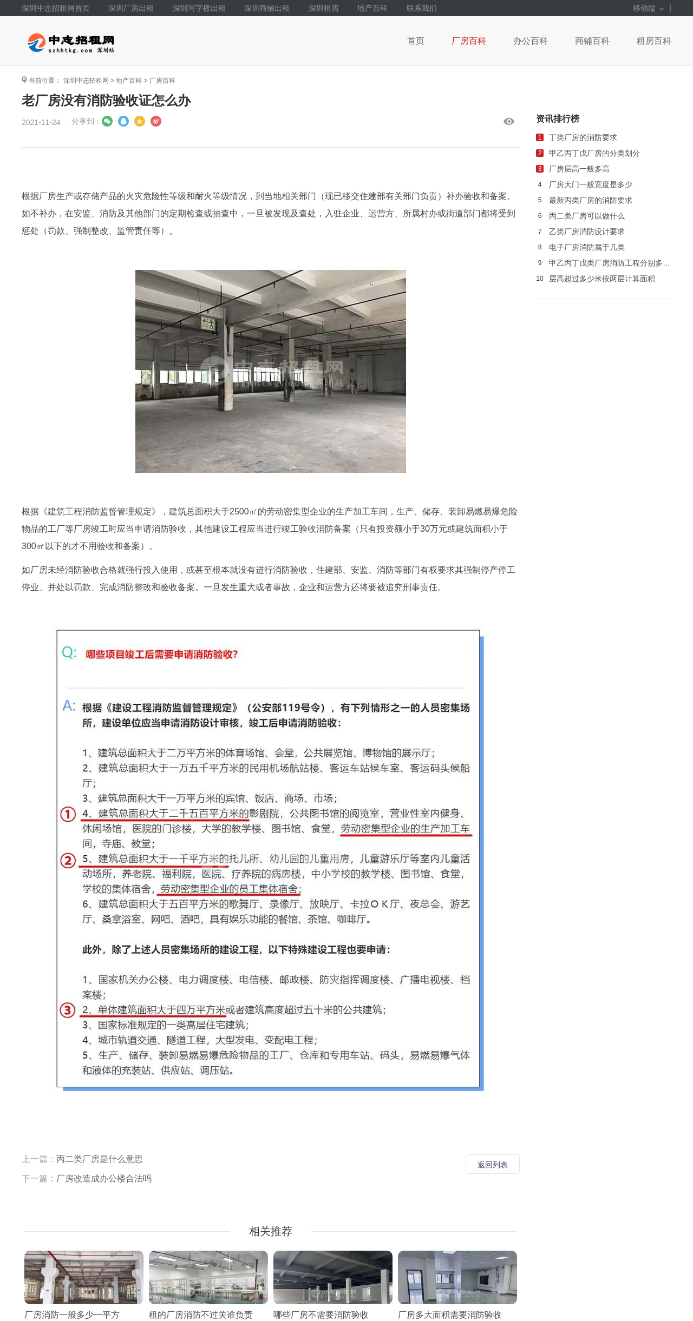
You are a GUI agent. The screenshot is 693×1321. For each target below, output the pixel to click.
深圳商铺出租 (267, 8)
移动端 (648, 8)
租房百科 (654, 40)
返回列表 (493, 1164)
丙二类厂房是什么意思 (99, 1159)
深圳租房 (324, 8)
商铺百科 (592, 40)
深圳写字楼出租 (199, 8)
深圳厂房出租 (131, 8)
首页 (415, 40)
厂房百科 (469, 40)
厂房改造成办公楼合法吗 (104, 1178)
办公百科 (530, 40)
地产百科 (372, 8)
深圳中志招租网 (86, 80)
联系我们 (422, 8)
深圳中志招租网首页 (56, 8)
